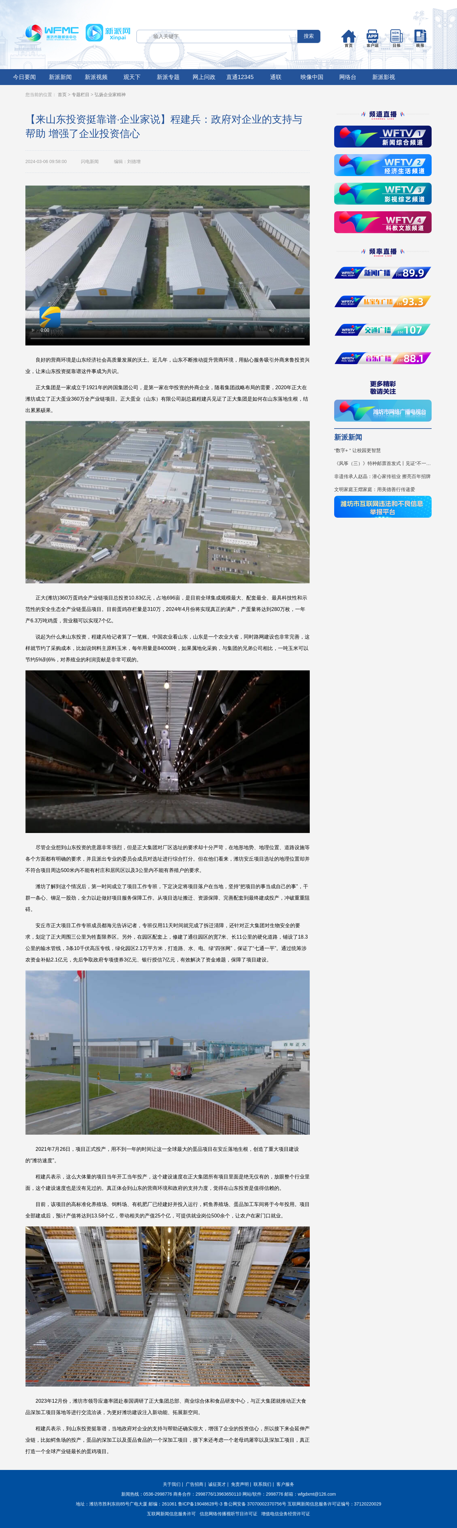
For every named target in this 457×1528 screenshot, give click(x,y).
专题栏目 (80, 94)
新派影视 (383, 77)
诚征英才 (217, 1484)
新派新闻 (60, 77)
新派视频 (96, 77)
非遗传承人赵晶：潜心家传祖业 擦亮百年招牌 (382, 476)
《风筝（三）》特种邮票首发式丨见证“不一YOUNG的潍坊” (383, 463)
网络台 (347, 77)
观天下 (132, 77)
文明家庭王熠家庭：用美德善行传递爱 (374, 489)
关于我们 (172, 1484)
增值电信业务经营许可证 (285, 1513)
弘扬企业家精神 (110, 94)
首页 (62, 94)
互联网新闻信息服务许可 (171, 1513)
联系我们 (262, 1484)
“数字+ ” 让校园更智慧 (357, 450)
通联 (275, 77)
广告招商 (194, 1484)
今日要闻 (24, 77)
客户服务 (285, 1484)
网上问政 (204, 77)
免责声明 (240, 1484)
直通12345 (240, 77)
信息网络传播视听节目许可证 (228, 1513)
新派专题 (168, 77)
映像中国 (312, 77)
